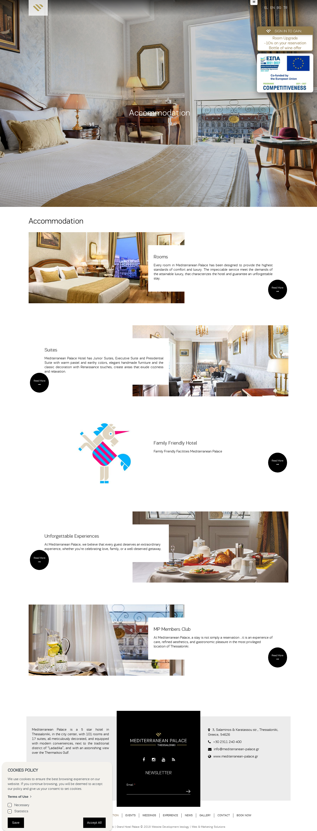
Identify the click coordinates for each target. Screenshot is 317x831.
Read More (277, 287)
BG (279, 8)
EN (272, 8)
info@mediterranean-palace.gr (236, 749)
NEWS (189, 815)
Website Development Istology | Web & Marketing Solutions (188, 826)
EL (266, 8)
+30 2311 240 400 (227, 742)
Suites (50, 350)
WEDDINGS (149, 815)
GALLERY (205, 815)
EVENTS (130, 815)
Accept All (94, 822)
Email (131, 784)
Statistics (21, 811)
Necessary (21, 805)
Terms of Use (18, 796)
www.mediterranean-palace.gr (235, 756)
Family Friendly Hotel (175, 443)
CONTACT (223, 815)
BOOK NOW (244, 815)
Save (16, 822)
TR (285, 8)
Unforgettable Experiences (71, 536)
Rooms (161, 257)
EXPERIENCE (170, 815)
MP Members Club (172, 629)
